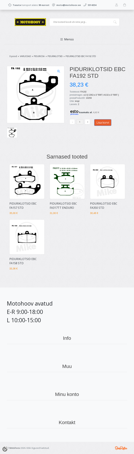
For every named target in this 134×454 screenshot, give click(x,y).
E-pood (13, 56)
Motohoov (14, 447)
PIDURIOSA (39, 56)
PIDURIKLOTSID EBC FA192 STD (81, 56)
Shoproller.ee (121, 448)
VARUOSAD (25, 56)
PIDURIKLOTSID (55, 56)
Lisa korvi (102, 122)
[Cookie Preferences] (5, 449)
